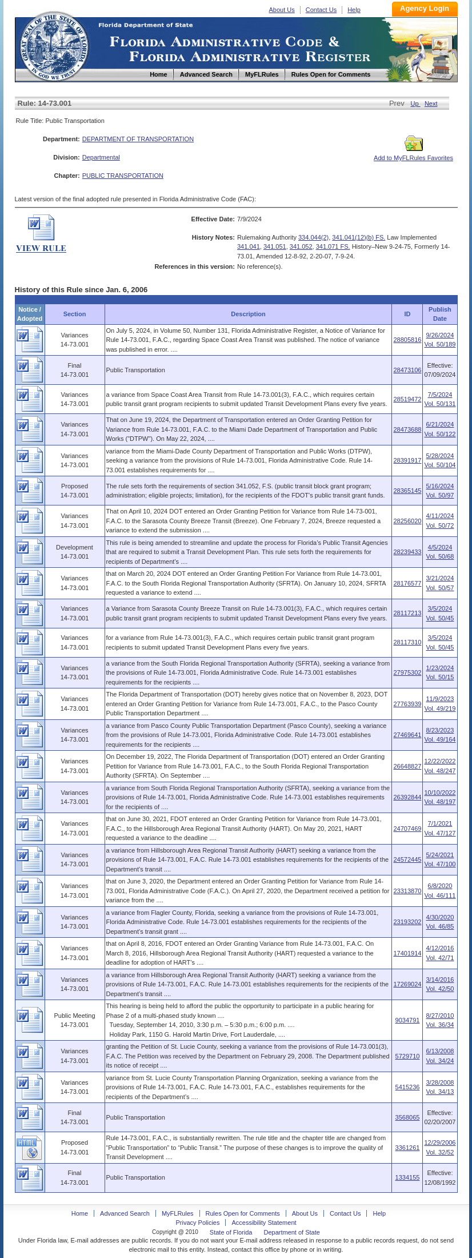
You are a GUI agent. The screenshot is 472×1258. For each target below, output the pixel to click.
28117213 (407, 613)
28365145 (407, 490)
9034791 (407, 1020)
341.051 (274, 246)
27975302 (407, 672)
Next (431, 103)
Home (54, 45)
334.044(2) (313, 237)
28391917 (407, 460)
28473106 (407, 370)
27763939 (407, 703)
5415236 (407, 1087)
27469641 (407, 734)
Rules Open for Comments (243, 1213)
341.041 (248, 246)
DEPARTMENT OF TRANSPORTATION (138, 139)
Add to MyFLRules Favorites (413, 154)
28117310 (407, 642)
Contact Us (321, 9)
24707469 (407, 828)
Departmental (101, 157)
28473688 (407, 429)
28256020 (407, 520)
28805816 (407, 339)
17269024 (407, 984)
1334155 (407, 1177)
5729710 (407, 1056)
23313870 (407, 890)
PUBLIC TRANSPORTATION (122, 175)
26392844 (407, 797)
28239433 (407, 551)
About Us (282, 9)
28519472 (407, 399)
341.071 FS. (333, 246)
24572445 (407, 859)
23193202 (407, 921)
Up (416, 103)
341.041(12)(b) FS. (358, 237)
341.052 (301, 246)
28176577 (407, 583)
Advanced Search (125, 1213)
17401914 (407, 953)
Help (354, 9)
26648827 (407, 766)
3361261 (407, 1147)
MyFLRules (178, 1213)
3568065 (407, 1117)
